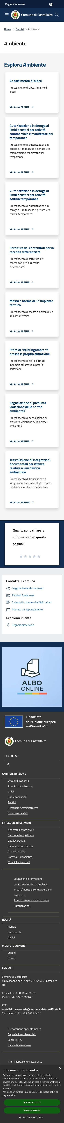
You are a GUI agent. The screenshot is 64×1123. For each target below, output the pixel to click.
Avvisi (11, 937)
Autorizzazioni (22, 906)
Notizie (12, 927)
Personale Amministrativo (23, 808)
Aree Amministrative (20, 786)
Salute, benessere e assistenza (31, 900)
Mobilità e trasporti (19, 862)
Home (7, 29)
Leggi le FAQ (15, 1040)
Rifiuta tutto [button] (32, 1110)
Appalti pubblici (17, 851)
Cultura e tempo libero (21, 835)
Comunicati (14, 932)
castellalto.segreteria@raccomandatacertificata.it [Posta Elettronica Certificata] (31, 1009)
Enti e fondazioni (17, 797)
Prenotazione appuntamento (24, 1029)
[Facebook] (8, 764)
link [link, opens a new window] (14, 1095)
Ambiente (19, 895)
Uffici (11, 791)
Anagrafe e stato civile (21, 830)
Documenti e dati (18, 813)
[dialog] (32, 1094)
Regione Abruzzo (15, 4)
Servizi (20, 29)
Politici (12, 802)
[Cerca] (57, 15)
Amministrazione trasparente (25, 1062)
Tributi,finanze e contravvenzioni (33, 889)
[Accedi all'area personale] (50, 4)
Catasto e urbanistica (20, 857)
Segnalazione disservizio (22, 1034)
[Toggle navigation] (7, 15)
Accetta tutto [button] (31, 1102)
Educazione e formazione (28, 879)
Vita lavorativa (16, 841)
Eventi (11, 958)
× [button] (60, 1068)
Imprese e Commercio (20, 846)
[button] (32, 1117)
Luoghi (12, 953)
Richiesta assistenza (19, 1045)
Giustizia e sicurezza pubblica (30, 884)
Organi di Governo (18, 781)
